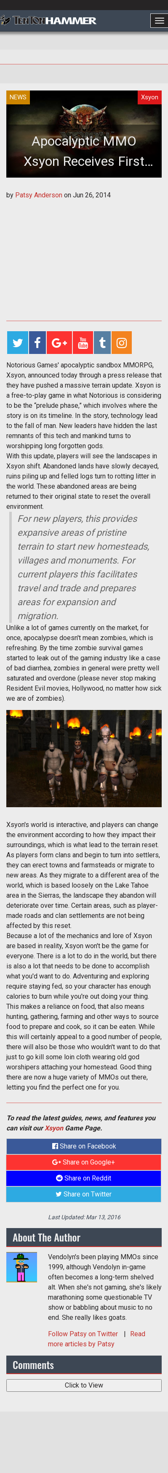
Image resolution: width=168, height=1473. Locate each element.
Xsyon (54, 1128)
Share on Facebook (84, 1146)
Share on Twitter (84, 1194)
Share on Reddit (83, 1178)
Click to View (84, 1385)
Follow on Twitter (84, 1334)
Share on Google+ (83, 1162)
